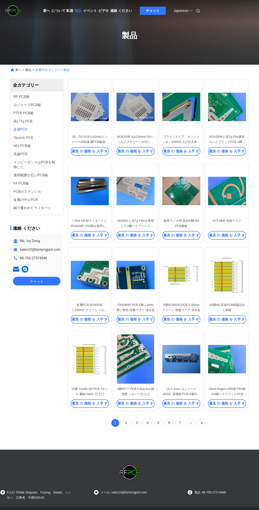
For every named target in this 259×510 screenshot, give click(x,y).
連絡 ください (121, 11)
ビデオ (103, 11)
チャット (153, 11)
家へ (46, 11)
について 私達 (62, 11)
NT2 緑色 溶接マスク (227, 220)
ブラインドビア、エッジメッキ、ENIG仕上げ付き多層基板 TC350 (181, 142)
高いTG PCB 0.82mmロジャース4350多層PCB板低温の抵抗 (89, 142)
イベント (90, 11)
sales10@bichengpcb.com (40, 249)
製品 (78, 11)
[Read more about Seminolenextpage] (191, 423)
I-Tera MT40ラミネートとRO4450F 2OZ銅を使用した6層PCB (90, 226)
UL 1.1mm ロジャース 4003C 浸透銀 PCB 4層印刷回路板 (181, 394)
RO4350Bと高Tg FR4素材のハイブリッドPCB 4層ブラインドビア (227, 142)
